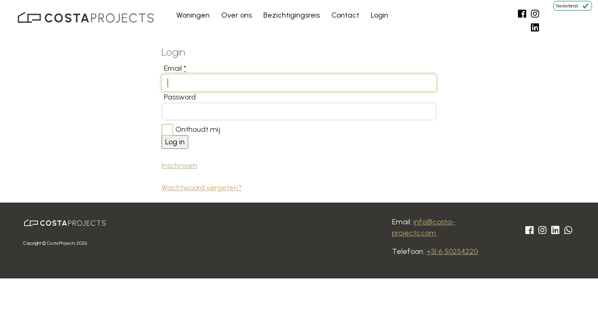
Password (180, 96)
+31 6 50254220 (452, 251)
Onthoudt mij (197, 129)
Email (175, 68)
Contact (345, 15)
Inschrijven (179, 165)
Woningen (193, 15)
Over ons (236, 15)
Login (379, 15)
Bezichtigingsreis (291, 15)
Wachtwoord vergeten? (202, 187)
